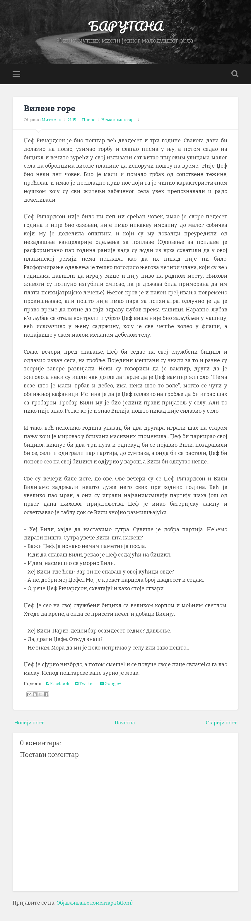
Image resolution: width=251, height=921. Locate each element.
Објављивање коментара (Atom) (98, 904)
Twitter (84, 684)
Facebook (57, 684)
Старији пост (220, 724)
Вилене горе (50, 109)
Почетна (125, 724)
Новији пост (30, 724)
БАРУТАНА (125, 26)
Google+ (111, 684)
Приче (88, 121)
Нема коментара (118, 121)
